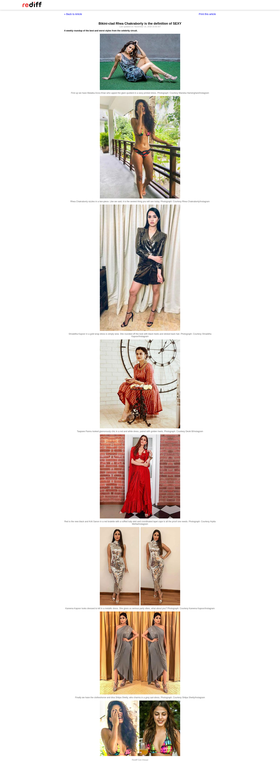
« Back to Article (73, 14)
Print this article (207, 14)
